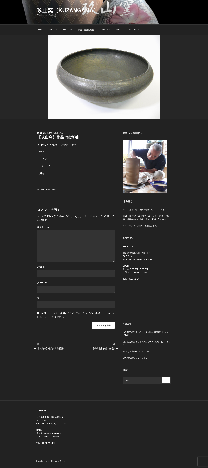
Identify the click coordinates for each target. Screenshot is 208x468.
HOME (40, 30)
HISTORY (67, 30)
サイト (40, 298)
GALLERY (105, 30)
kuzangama (58, 133)
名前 (41, 267)
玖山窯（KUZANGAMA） (68, 10)
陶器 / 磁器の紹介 (86, 30)
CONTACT (134, 30)
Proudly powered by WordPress (50, 461)
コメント (43, 227)
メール (42, 282)
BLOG (120, 30)
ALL (42, 189)
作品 (54, 189)
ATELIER (53, 30)
